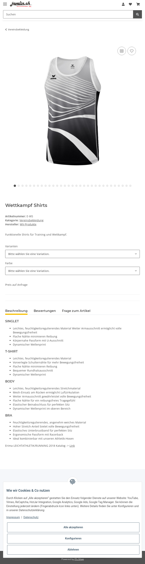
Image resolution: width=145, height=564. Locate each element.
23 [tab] (99, 186)
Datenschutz (31, 517)
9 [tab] (45, 186)
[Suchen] (68, 14)
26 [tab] (111, 186)
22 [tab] (96, 186)
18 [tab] (80, 186)
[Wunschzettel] (130, 4)
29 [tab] (123, 186)
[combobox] (72, 254)
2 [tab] (19, 186)
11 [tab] (53, 186)
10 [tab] (49, 186)
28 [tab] (119, 186)
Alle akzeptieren (73, 527)
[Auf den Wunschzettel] (131, 51)
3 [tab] (22, 186)
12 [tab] (57, 186)
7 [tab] (38, 186)
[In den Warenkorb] (8, 41)
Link (72, 445)
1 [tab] (15, 186)
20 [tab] (88, 186)
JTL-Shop (79, 559)
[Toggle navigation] (5, 2)
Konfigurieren (73, 538)
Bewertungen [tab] (45, 311)
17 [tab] (76, 186)
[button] (123, 4)
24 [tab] (103, 186)
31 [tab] (130, 186)
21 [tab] (92, 186)
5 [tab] (30, 186)
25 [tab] (107, 186)
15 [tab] (69, 186)
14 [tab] (65, 186)
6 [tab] (34, 186)
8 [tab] (42, 186)
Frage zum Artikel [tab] (76, 311)
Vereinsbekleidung (31, 220)
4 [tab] (26, 186)
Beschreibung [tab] (16, 311)
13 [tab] (61, 186)
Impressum (13, 517)
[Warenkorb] (138, 4)
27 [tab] (115, 186)
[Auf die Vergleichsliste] (121, 51)
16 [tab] (72, 186)
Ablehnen (73, 549)
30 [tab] (126, 186)
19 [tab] (84, 186)
